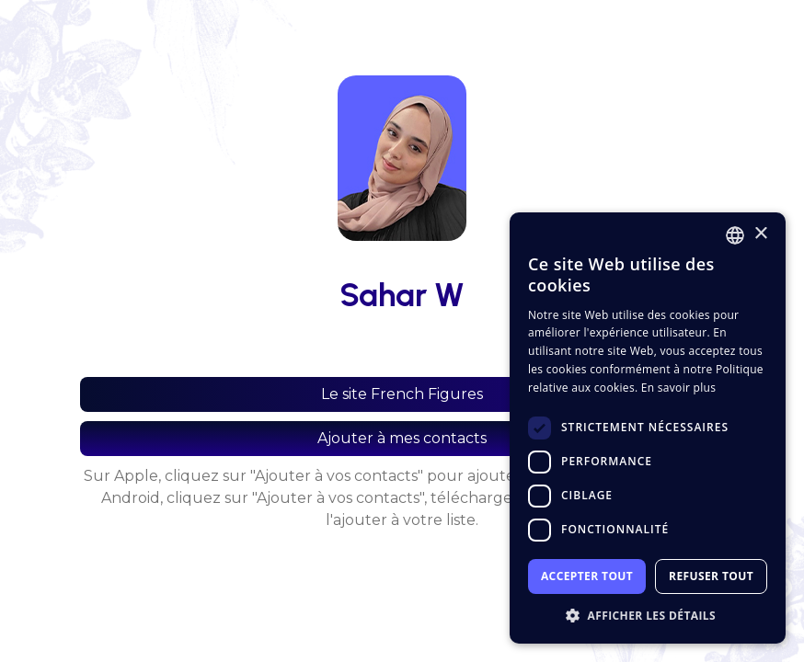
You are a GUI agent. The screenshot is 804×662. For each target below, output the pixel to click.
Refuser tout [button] (711, 576)
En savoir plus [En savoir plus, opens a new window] (678, 387)
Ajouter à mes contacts (402, 438)
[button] (647, 615)
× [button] (760, 234)
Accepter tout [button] (587, 576)
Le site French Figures (402, 394)
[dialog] (648, 428)
